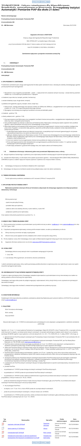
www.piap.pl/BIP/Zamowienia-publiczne (44, 242)
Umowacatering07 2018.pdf (16, 432)
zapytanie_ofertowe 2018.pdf (16, 424)
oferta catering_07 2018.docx (16, 428)
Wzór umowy (47, 432)
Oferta (45, 428)
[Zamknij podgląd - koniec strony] (45, 442)
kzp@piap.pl (55, 224)
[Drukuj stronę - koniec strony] (36, 442)
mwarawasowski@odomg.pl (32, 342)
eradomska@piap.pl (68, 224)
